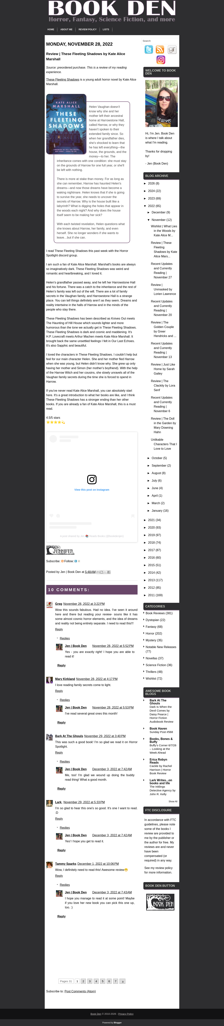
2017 (152, 550)
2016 (152, 557)
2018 (152, 542)
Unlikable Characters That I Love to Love (164, 444)
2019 (152, 535)
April (155, 495)
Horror (150, 633)
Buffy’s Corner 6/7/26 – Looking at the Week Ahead (163, 749)
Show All (173, 801)
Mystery (151, 640)
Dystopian (152, 620)
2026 (152, 183)
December (159, 212)
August (157, 473)
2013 (152, 580)
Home (50, 29)
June (155, 488)
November (159, 219)
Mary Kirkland (65, 679)
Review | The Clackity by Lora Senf (163, 385)
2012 (152, 587)
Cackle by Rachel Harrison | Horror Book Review (161, 769)
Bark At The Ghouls (69, 736)
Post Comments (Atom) (80, 991)
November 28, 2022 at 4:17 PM (96, 679)
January (157, 510)
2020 (152, 527)
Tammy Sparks (65, 863)
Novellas (151, 658)
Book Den (96, 1013)
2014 (152, 572)
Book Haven (158, 728)
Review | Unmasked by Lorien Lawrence (163, 289)
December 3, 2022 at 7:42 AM (112, 769)
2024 (152, 191)
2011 (152, 595)
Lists (106, 29)
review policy (164, 868)
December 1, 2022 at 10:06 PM (98, 863)
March (156, 503)
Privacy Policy (125, 1013)
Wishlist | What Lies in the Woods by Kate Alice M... (164, 231)
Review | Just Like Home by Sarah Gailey (163, 369)
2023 (152, 198)
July (155, 480)
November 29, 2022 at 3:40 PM (105, 736)
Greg (58, 603)
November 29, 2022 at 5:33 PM (84, 802)
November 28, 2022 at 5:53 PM (113, 707)
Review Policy (87, 29)
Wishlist (151, 678)
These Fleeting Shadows (62, 79)
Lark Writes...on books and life (161, 782)
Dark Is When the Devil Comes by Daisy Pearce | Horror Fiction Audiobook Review (161, 714)
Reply (59, 629)
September (159, 465)
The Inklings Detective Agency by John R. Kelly (163, 790)
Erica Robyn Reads (158, 761)
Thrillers (151, 671)
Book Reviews (155, 613)
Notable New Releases (161, 647)
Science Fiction (156, 665)
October (157, 458)
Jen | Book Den (76, 645)
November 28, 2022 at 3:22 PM (84, 603)
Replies (65, 638)
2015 (152, 565)
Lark (58, 802)
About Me (66, 29)
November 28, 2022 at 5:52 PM (113, 645)
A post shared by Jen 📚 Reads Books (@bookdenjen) (92, 536)
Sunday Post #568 (161, 732)
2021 (152, 520)
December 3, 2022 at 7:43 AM (112, 892)
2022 (152, 206)
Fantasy (151, 626)
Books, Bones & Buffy (161, 740)
